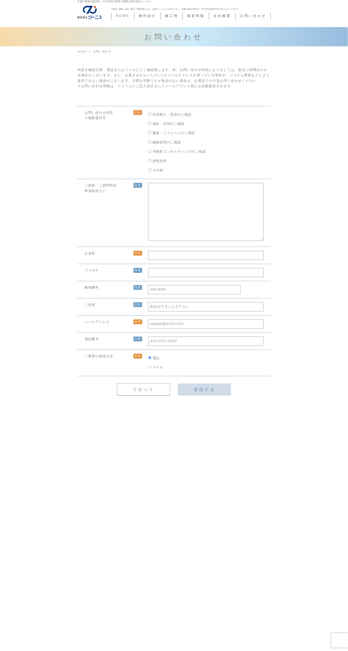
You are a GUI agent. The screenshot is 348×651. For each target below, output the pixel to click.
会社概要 (222, 16)
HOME (123, 16)
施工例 (171, 16)
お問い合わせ (253, 16)
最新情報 (195, 16)
